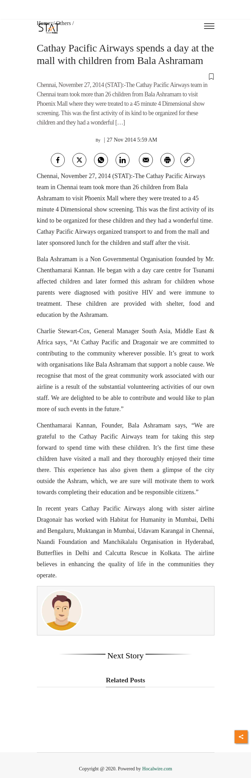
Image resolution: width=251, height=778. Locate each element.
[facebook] (58, 160)
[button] (125, 76)
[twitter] (79, 160)
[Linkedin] (123, 160)
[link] (187, 160)
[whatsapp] (101, 160)
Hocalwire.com (157, 768)
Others (63, 23)
